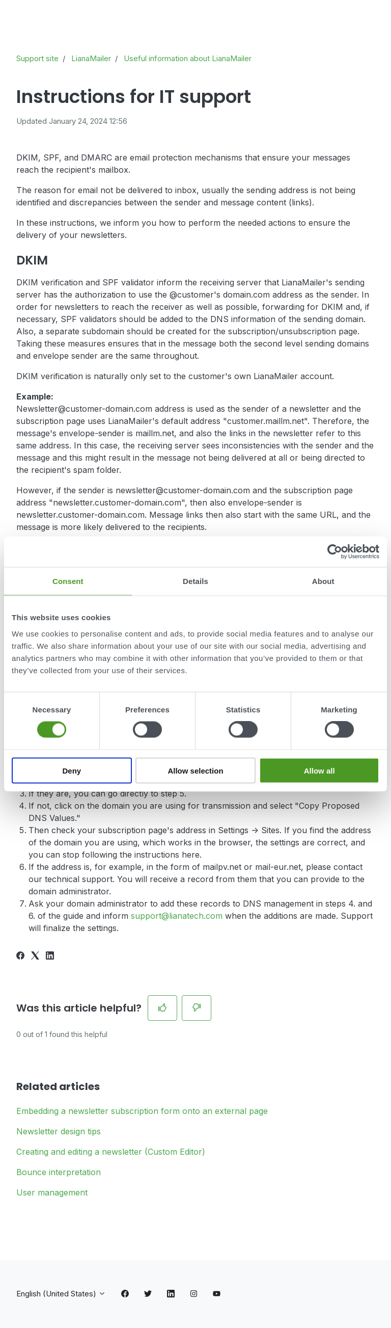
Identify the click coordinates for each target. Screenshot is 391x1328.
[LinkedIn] (50, 956)
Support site (37, 58)
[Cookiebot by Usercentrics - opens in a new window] (334, 552)
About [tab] (323, 581)
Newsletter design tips (58, 1131)
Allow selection (195, 770)
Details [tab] (195, 581)
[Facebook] (20, 956)
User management (52, 1192)
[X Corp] (35, 956)
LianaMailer (91, 58)
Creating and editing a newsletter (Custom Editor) (110, 1152)
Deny (71, 770)
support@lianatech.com (176, 916)
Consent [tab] (67, 581)
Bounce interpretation (58, 1172)
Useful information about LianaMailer (188, 58)
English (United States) (61, 1293)
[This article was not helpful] (196, 1008)
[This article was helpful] (162, 1008)
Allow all (319, 770)
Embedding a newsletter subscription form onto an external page (142, 1111)
